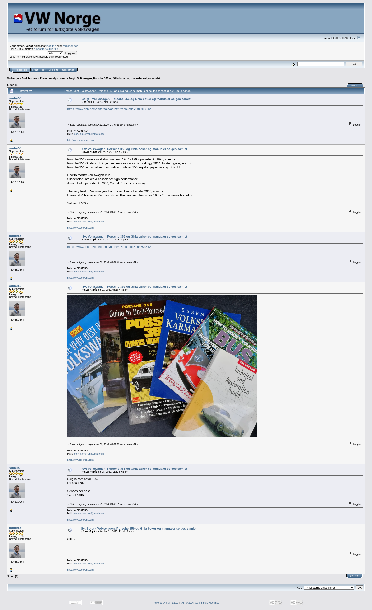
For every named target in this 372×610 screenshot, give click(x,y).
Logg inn (54, 70)
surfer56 (15, 98)
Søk (44, 70)
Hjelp (35, 70)
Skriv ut (356, 85)
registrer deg (71, 45)
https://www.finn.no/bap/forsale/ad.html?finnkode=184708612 (109, 109)
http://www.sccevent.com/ (80, 140)
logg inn (51, 45)
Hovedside (21, 70)
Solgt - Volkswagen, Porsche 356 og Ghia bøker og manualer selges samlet (114, 78)
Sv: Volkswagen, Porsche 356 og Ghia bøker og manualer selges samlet (134, 149)
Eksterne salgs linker (52, 78)
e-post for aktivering (46, 48)
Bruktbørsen (29, 78)
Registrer (68, 70)
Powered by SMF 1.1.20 (165, 602)
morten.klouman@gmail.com (89, 134)
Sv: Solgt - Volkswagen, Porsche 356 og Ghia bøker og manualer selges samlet (138, 528)
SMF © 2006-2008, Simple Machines (199, 602)
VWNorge (13, 78)
